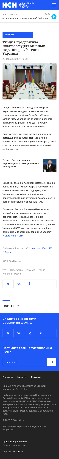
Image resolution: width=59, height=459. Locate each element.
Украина (7, 273)
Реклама (36, 377)
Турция (41, 270)
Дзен (44, 248)
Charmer (18, 451)
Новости (35, 248)
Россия (18, 273)
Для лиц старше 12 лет (15, 445)
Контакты (22, 377)
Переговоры (16, 270)
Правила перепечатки (15, 441)
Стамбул (30, 270)
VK (50, 248)
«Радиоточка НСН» (13, 235)
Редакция (8, 377)
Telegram (7, 252)
